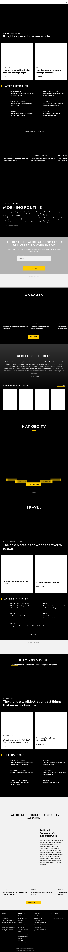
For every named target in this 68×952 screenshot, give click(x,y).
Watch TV (20, 931)
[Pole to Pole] (42, 399)
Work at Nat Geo (38, 925)
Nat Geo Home (21, 915)
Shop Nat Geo (21, 927)
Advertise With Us (22, 943)
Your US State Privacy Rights (8, 920)
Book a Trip (20, 920)
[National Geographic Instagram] (50, 915)
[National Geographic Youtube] (57, 915)
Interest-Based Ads (6, 925)
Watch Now (34, 377)
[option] (16, 148)
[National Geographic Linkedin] (60, 915)
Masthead (20, 938)
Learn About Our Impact (23, 934)
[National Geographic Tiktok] (62, 915)
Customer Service (38, 918)
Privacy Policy (5, 918)
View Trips (40, 586)
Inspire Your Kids (22, 925)
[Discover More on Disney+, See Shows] (34, 386)
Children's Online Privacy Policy (9, 922)
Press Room (20, 940)
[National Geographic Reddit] (65, 915)
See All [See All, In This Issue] (34, 791)
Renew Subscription (38, 920)
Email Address (20, 255)
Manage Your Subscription (40, 922)
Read (6, 76)
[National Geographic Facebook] (52, 915)
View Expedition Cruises (12, 588)
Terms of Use (5, 915)
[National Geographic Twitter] (55, 915)
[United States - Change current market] (56, 918)
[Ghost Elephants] (58, 399)
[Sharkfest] (10, 399)
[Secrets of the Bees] (26, 399)
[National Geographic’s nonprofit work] (34, 846)
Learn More (41, 744)
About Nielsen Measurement (8, 927)
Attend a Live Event (22, 918)
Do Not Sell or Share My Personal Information (7, 930)
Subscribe (14, 664)
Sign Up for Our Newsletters (40, 927)
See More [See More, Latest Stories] (34, 122)
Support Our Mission (23, 936)
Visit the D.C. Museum (23, 929)
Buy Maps (20, 922)
